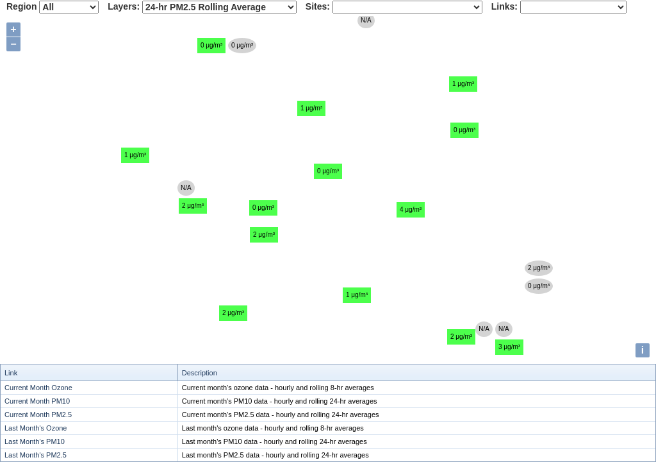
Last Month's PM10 (34, 441)
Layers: (124, 6)
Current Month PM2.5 (38, 414)
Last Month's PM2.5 (35, 455)
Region (21, 6)
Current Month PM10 (37, 401)
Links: (504, 6)
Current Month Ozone (38, 387)
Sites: (318, 6)
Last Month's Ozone (35, 428)
